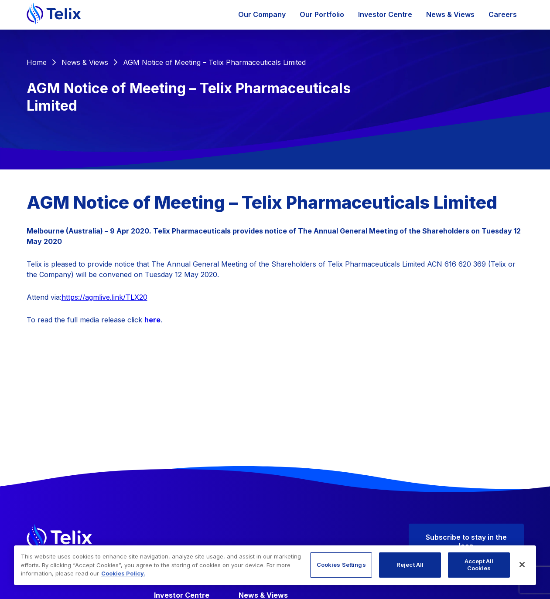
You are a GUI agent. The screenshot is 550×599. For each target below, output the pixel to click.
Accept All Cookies (479, 565)
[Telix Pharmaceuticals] (54, 14)
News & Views (450, 14)
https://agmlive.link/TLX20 (104, 297)
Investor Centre (385, 14)
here (152, 319)
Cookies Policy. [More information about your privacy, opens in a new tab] (123, 573)
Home (37, 62)
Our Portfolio (322, 14)
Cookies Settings (341, 564)
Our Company (262, 14)
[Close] (522, 564)
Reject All (410, 564)
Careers (503, 14)
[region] (275, 565)
